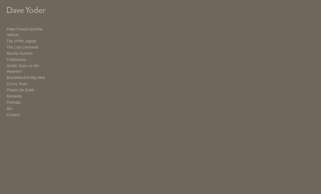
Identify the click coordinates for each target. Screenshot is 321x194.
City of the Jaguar (21, 36)
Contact (13, 105)
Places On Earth (20, 80)
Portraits (14, 92)
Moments (14, 86)
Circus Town (17, 74)
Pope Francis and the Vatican (31, 30)
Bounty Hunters (20, 49)
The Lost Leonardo (22, 43)
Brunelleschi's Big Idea (26, 67)
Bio (9, 98)
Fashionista (16, 55)
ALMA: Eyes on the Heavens (31, 61)
